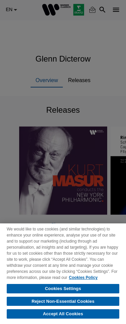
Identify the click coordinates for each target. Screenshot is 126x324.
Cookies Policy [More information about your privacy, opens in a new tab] (83, 277)
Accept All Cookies (63, 313)
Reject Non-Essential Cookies (63, 301)
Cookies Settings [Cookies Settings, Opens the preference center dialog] (63, 288)
